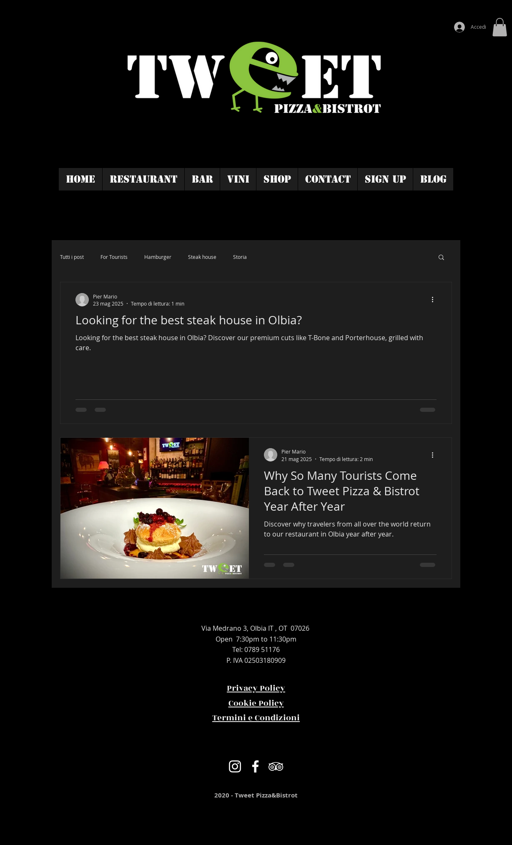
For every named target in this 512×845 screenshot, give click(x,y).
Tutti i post (72, 256)
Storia (240, 256)
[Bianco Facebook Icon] (255, 766)
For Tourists (114, 256)
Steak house (202, 256)
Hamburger (157, 256)
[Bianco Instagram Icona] (235, 766)
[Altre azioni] (435, 300)
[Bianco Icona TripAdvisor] (276, 766)
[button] (499, 27)
